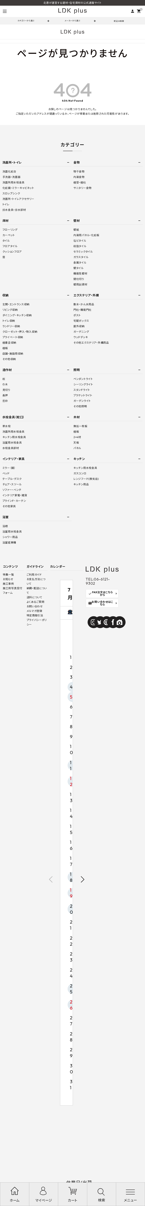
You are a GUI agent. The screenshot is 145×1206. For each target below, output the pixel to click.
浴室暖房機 (9, 542)
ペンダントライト (83, 379)
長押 (5, 395)
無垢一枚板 (80, 426)
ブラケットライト (82, 395)
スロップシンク (11, 193)
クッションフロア (12, 251)
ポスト (77, 315)
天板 (76, 442)
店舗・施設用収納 (12, 353)
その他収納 (9, 359)
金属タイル (79, 262)
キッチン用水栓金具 (14, 437)
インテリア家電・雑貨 (14, 495)
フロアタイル (10, 246)
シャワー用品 (10, 537)
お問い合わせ (35, 606)
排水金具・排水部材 (14, 210)
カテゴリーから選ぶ (26, 20)
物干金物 (79, 171)
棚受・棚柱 (79, 182)
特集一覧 (8, 574)
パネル (77, 448)
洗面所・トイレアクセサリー (18, 199)
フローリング (10, 229)
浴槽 (5, 526)
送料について (34, 597)
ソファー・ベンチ (12, 490)
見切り (6, 390)
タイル (6, 240)
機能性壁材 (80, 273)
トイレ (5, 204)
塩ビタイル (79, 240)
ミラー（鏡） (9, 468)
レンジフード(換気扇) (86, 479)
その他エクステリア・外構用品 (91, 342)
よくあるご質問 (35, 602)
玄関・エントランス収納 (16, 304)
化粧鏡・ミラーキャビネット (18, 188)
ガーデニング (81, 331)
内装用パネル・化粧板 (86, 235)
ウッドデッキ (80, 337)
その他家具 (9, 506)
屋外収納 (79, 326)
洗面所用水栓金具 (13, 182)
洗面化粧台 (9, 171)
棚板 (5, 348)
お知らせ (8, 579)
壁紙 (76, 229)
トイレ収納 (8, 320)
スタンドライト (81, 390)
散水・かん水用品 (83, 304)
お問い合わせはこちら (100, 603)
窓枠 (5, 401)
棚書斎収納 (9, 342)
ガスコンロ (79, 473)
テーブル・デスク (12, 479)
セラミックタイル (83, 251)
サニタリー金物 (82, 188)
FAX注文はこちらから (100, 594)
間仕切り (78, 279)
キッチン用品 (81, 484)
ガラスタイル (80, 257)
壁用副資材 (80, 284)
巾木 (5, 384)
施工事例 (8, 583)
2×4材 (77, 437)
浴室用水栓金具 (12, 442)
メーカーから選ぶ (72, 20)
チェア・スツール (12, 484)
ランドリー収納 (11, 326)
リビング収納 (10, 310)
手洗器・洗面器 (11, 177)
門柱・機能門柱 (82, 310)
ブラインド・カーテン (14, 500)
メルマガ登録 (34, 611)
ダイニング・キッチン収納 (17, 315)
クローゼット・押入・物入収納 (19, 331)
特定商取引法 (35, 615)
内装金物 (79, 177)
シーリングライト (83, 384)
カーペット (8, 235)
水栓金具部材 (10, 448)
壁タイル (78, 268)
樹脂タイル (79, 246)
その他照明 (80, 406)
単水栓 (6, 426)
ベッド (6, 473)
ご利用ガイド (34, 574)
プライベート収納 (12, 337)
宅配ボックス (81, 320)
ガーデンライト (82, 401)
